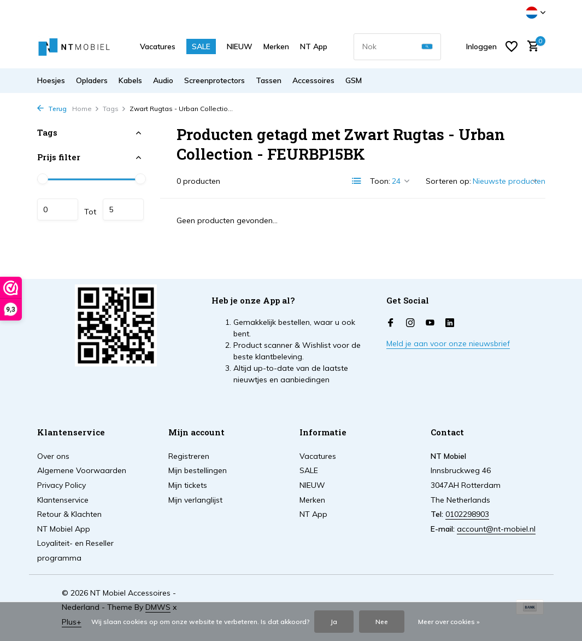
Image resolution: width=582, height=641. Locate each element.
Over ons (53, 456)
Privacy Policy (61, 485)
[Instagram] (410, 323)
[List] (357, 181)
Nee (381, 621)
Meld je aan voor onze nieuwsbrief (448, 343)
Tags (114, 108)
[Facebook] (390, 323)
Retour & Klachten (69, 514)
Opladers (92, 80)
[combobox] (397, 46)
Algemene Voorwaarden (81, 470)
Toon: (380, 181)
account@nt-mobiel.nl (496, 529)
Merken (276, 46)
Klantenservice (63, 500)
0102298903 (467, 514)
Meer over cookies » (449, 621)
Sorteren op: (448, 181)
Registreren (188, 456)
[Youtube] (430, 323)
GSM (353, 80)
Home (85, 108)
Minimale (57, 209)
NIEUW (239, 46)
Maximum (123, 209)
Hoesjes (51, 80)
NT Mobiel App (63, 529)
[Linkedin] (449, 323)
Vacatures (157, 46)
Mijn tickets (187, 485)
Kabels (130, 80)
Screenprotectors (214, 80)
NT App (313, 46)
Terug (52, 108)
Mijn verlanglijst (195, 500)
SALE (201, 46)
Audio (163, 80)
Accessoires (313, 80)
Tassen (268, 80)
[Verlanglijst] (511, 46)
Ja (334, 621)
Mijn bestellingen (197, 470)
